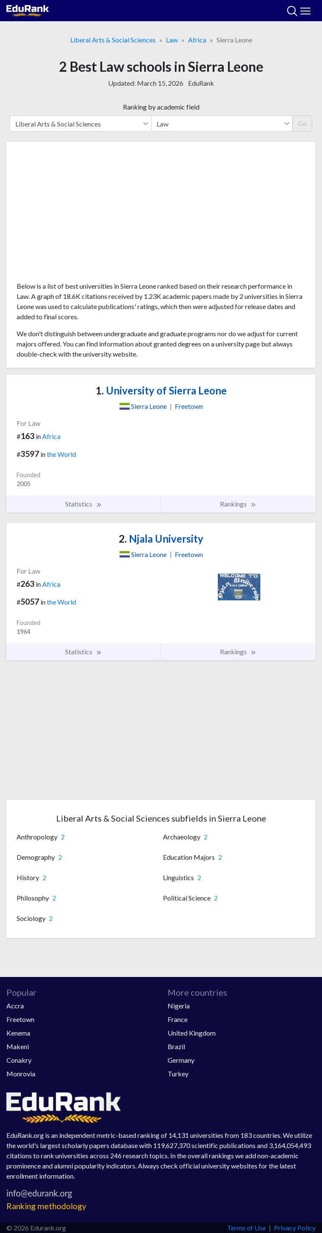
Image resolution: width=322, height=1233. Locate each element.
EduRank (201, 83)
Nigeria (179, 1006)
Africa (197, 40)
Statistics (83, 504)
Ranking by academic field (161, 107)
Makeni (17, 1046)
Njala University (161, 538)
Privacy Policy (295, 1228)
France (178, 1019)
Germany (181, 1060)
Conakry (18, 1060)
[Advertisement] (161, 214)
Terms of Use (246, 1228)
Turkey (178, 1074)
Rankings (238, 504)
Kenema (18, 1033)
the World (61, 454)
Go (302, 123)
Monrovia (20, 1074)
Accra (15, 1006)
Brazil (176, 1046)
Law (172, 40)
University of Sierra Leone (161, 390)
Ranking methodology (46, 1206)
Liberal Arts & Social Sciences (113, 40)
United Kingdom (192, 1033)
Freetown (20, 1019)
